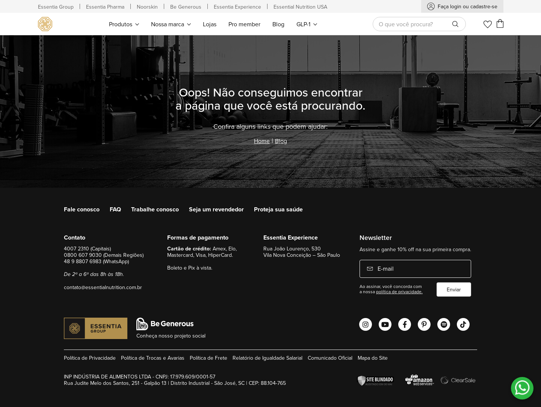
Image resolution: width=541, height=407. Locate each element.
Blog (281, 141)
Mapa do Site (373, 358)
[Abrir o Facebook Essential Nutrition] (404, 324)
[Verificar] (377, 380)
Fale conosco (82, 209)
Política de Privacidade (90, 358)
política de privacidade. (399, 291)
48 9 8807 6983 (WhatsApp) (96, 261)
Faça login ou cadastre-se (467, 6)
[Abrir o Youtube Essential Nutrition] (385, 324)
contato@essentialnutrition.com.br (103, 287)
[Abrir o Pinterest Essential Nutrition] (424, 324)
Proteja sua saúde (278, 209)
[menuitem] (124, 24)
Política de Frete (208, 358)
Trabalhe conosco (155, 209)
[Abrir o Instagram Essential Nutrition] (365, 324)
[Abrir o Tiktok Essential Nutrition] (463, 324)
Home (262, 141)
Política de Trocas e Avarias (152, 358)
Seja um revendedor (216, 209)
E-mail (385, 268)
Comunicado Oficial (330, 358)
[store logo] (46, 24)
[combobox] (419, 24)
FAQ (115, 209)
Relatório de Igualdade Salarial (267, 358)
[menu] (213, 24)
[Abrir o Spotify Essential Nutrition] (443, 324)
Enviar (454, 289)
